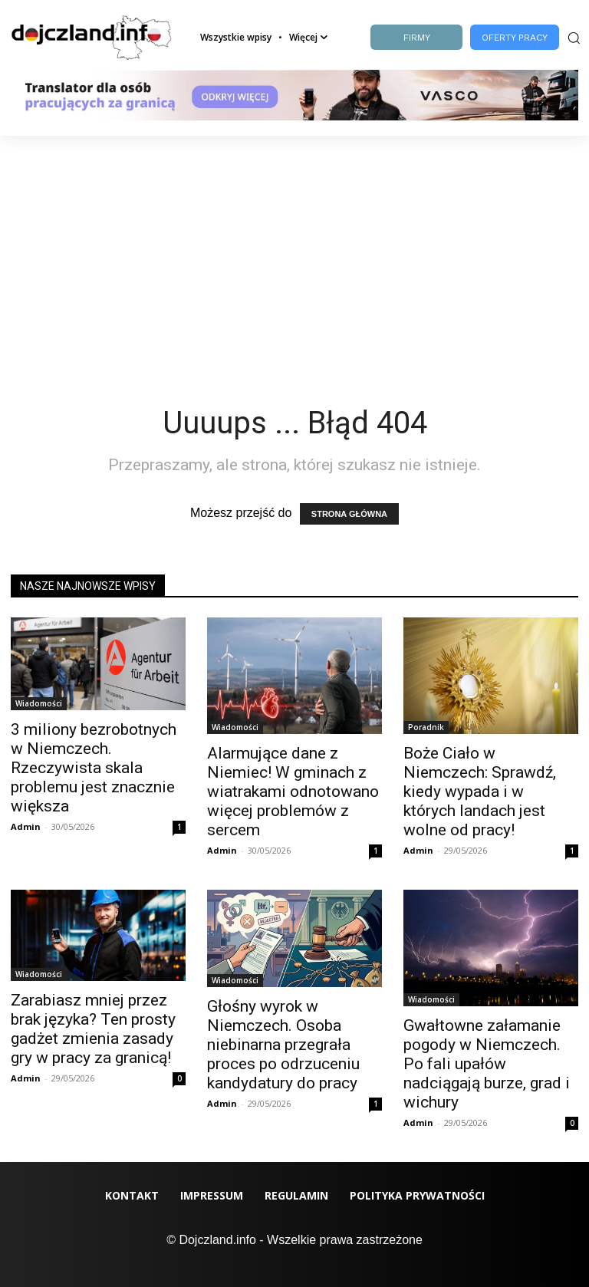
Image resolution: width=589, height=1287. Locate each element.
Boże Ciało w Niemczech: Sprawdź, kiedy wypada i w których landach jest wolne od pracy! (479, 791)
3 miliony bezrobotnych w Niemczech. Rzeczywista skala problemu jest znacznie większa (93, 767)
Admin (26, 826)
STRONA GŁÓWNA (349, 513)
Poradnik (426, 727)
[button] (572, 37)
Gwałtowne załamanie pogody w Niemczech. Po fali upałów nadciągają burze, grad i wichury (486, 1063)
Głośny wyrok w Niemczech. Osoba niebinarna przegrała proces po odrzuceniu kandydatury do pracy (283, 1044)
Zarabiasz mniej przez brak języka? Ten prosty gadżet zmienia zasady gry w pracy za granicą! (93, 1029)
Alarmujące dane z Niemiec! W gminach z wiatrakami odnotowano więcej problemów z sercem (293, 791)
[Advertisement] (294, 250)
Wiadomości (38, 703)
